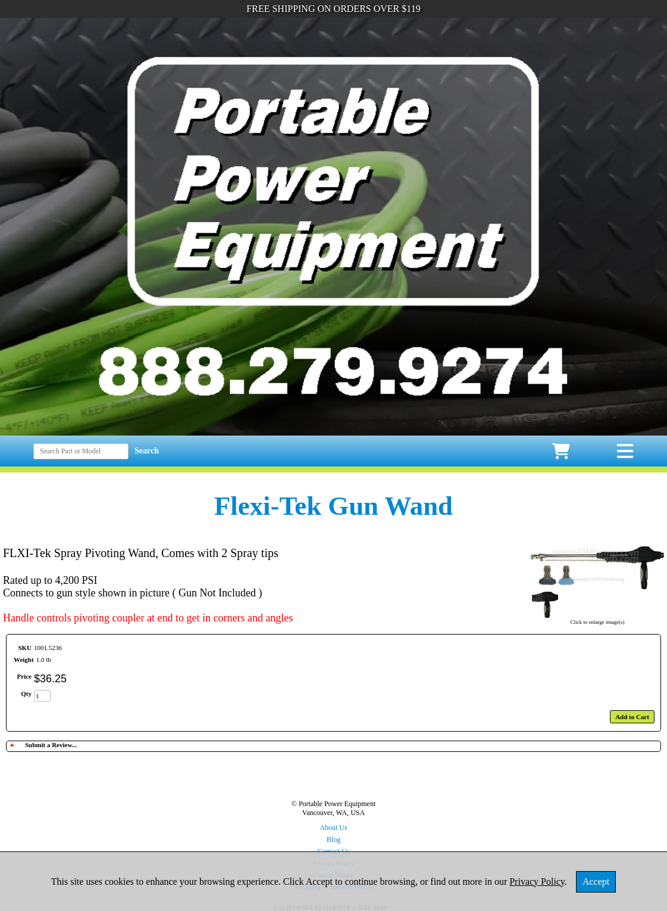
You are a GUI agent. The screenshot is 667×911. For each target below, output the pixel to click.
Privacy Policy (537, 881)
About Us (333, 827)
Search (146, 450)
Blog (333, 839)
